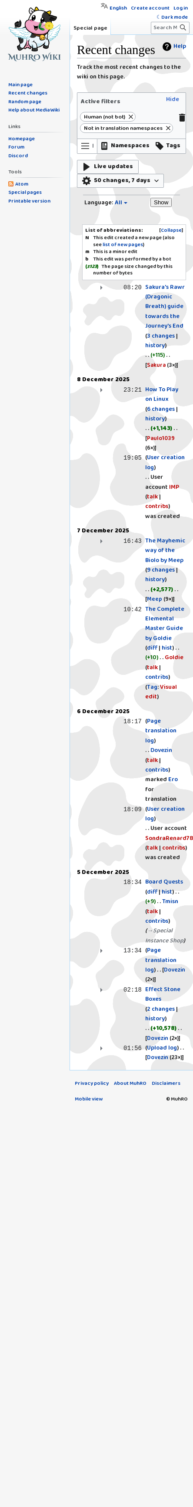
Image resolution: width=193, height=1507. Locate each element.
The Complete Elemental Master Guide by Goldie (164, 624)
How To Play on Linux (161, 394)
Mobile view (89, 1099)
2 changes (161, 1009)
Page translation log (160, 731)
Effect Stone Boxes (162, 994)
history (155, 345)
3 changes (161, 336)
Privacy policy (92, 1083)
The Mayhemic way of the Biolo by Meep (165, 550)
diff (152, 648)
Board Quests (164, 882)
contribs (156, 506)
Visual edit (161, 692)
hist (167, 648)
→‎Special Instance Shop (164, 935)
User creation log (165, 462)
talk (152, 496)
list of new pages (123, 244)
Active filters (100, 101)
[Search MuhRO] (170, 28)
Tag (152, 687)
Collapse (171, 230)
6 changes (161, 409)
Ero (173, 779)
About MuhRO (130, 1083)
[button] (172, 100)
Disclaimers (166, 1083)
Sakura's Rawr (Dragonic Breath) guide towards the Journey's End (165, 307)
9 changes (161, 570)
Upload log (162, 1048)
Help (179, 46)
